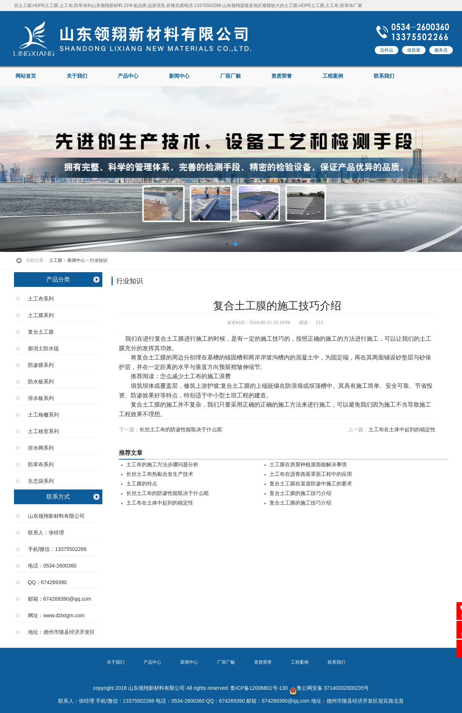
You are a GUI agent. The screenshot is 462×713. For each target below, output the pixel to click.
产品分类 (58, 279)
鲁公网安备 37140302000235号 (329, 688)
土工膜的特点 (141, 484)
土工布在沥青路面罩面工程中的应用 (310, 474)
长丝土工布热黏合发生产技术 (159, 474)
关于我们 (77, 76)
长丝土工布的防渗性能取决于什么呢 (181, 429)
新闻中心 (179, 76)
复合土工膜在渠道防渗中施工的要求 (310, 484)
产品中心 (128, 76)
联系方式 (58, 497)
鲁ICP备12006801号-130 (259, 688)
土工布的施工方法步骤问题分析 (162, 464)
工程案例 (332, 76)
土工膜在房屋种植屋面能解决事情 (308, 464)
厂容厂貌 (230, 76)
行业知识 (98, 260)
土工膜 (55, 260)
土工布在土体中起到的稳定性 (401, 429)
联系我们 (384, 76)
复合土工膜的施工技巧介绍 (300, 493)
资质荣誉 (281, 76)
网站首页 (25, 76)
